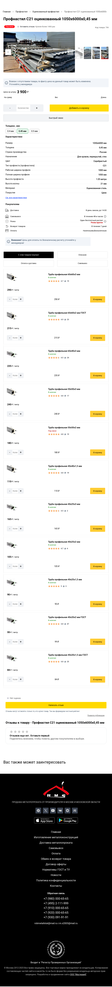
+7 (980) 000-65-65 (56, 898)
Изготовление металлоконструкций (56, 837)
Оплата (55, 853)
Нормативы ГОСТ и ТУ (56, 869)
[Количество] (23, 108)
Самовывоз (82, 263)
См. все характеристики (16, 198)
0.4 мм (10, 131)
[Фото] (39, 52)
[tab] (36, 69)
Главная (56, 831)
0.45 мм (22, 131)
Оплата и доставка (28, 263)
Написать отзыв (55, 705)
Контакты (56, 885)
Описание (82, 255)
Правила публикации (95, 715)
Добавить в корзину (79, 108)
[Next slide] (70, 52)
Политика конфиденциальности (56, 880)
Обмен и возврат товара (56, 858)
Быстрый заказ (56, 118)
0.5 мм (34, 131)
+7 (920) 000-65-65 (56, 912)
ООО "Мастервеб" (78, 974)
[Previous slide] (8, 52)
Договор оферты (56, 864)
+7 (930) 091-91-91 (56, 917)
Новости (56, 875)
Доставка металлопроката (56, 842)
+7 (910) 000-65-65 (56, 908)
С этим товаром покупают (28, 255)
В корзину (97, 299)
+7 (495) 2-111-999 (56, 903)
